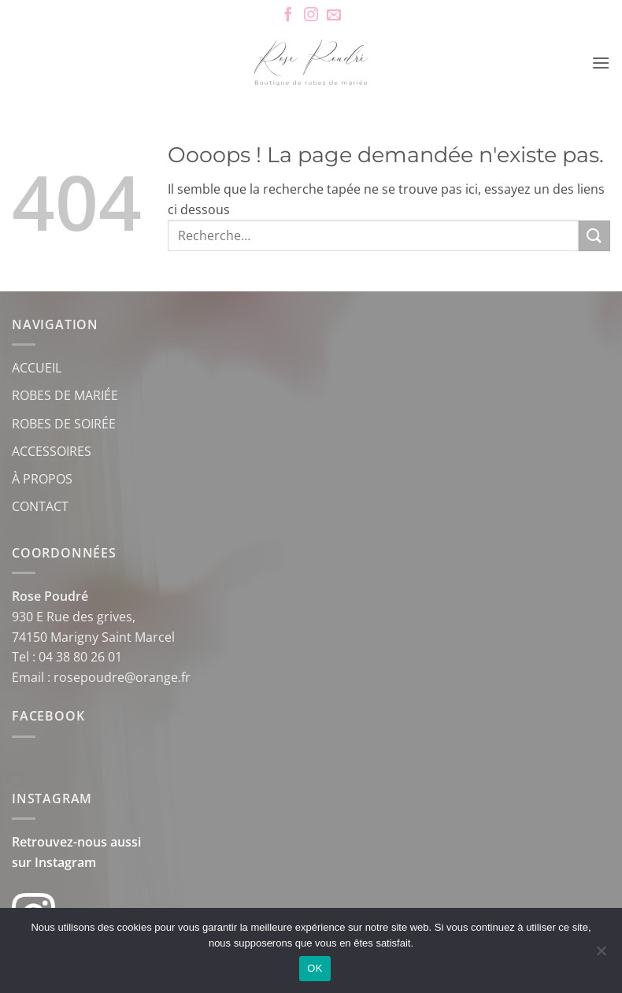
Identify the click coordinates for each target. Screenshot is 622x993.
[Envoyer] (594, 235)
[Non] (600, 955)
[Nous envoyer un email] (334, 16)
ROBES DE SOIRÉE (64, 423)
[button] (600, 62)
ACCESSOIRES (51, 451)
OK (314, 968)
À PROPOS (42, 478)
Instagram (65, 862)
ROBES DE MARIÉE (65, 395)
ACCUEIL (36, 367)
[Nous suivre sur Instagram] (311, 16)
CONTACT (40, 506)
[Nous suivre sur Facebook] (288, 16)
